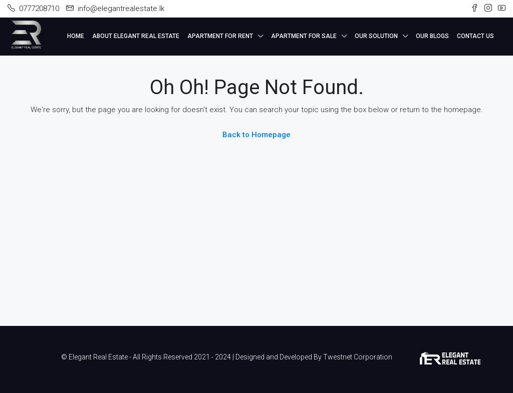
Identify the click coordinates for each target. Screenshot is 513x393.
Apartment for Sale (304, 36)
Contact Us (475, 36)
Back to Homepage (256, 134)
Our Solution (376, 36)
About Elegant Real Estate (135, 36)
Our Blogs (432, 36)
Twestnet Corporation (357, 357)
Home (75, 36)
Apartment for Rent (220, 36)
